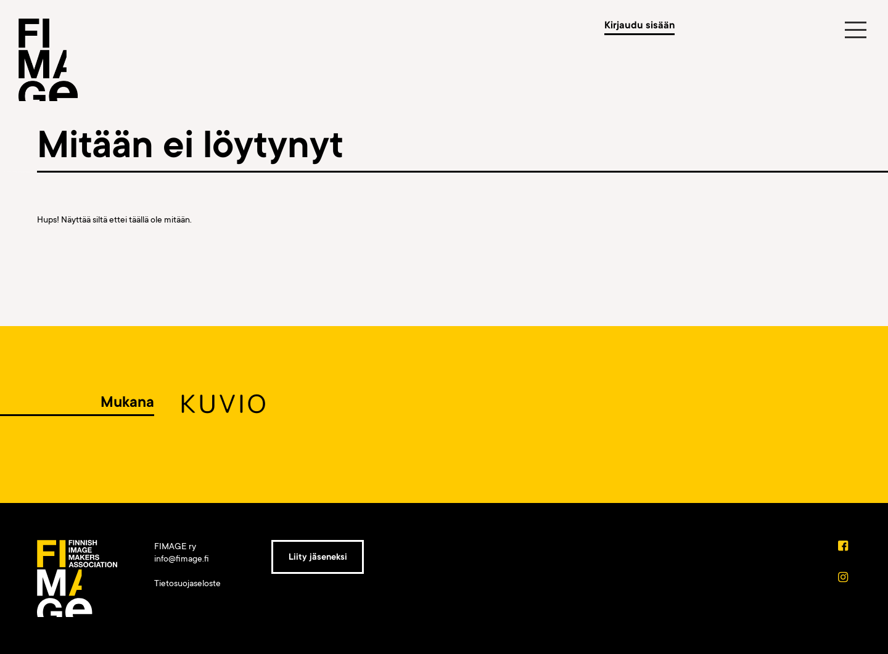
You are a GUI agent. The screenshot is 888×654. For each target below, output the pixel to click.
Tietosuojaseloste (187, 583)
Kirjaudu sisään (639, 25)
